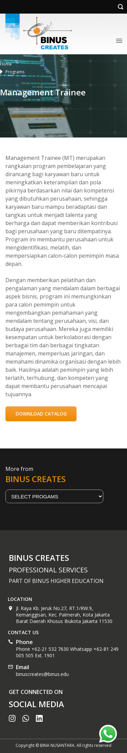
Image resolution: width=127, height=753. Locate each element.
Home (6, 64)
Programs (14, 72)
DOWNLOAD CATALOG (41, 413)
